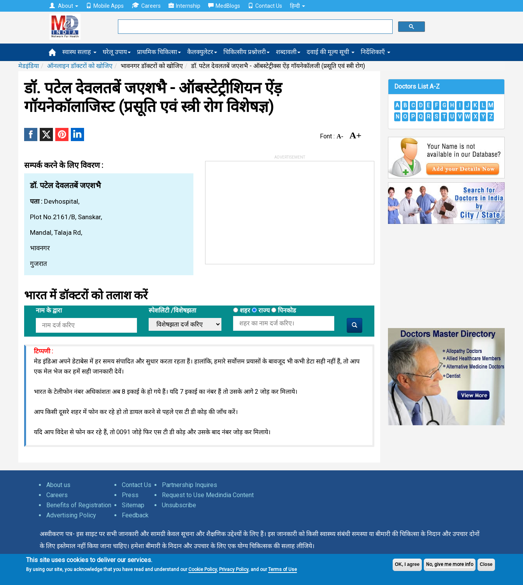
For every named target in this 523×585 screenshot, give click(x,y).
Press (130, 495)
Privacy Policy (233, 569)
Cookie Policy (202, 569)
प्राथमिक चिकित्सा (159, 52)
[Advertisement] (263, 209)
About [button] (63, 6)
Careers (146, 5)
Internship (184, 6)
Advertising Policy (71, 515)
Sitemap (133, 505)
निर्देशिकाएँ (375, 52)
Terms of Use (282, 569)
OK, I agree (407, 564)
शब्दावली (288, 52)
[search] (254, 27)
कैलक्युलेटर (202, 52)
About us (58, 485)
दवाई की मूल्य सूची (331, 52)
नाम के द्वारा (49, 310)
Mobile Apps (105, 6)
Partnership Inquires (189, 485)
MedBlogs (224, 6)
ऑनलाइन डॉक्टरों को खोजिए (79, 66)
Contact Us (265, 6)
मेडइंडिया (28, 66)
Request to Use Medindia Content (208, 495)
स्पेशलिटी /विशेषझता (172, 310)
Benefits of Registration (78, 505)
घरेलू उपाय (117, 52)
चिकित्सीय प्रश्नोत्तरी (246, 52)
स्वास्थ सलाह (79, 52)
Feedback (135, 515)
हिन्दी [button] (297, 6)
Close (486, 564)
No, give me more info (449, 564)
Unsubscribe (179, 505)
